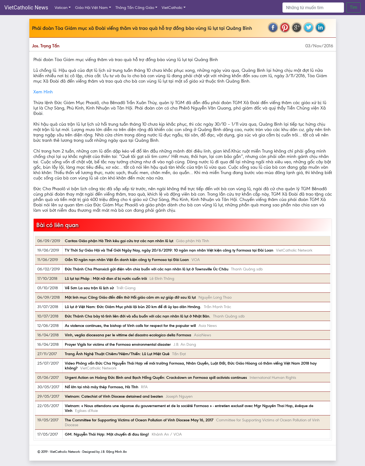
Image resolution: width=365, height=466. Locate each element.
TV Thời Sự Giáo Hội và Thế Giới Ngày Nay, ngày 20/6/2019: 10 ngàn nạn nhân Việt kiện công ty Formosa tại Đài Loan (169, 250)
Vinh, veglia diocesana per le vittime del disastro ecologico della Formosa (128, 335)
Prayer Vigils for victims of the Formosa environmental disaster (118, 344)
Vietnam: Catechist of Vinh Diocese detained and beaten (114, 396)
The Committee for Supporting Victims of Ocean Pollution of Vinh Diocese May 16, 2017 (139, 420)
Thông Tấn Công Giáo (134, 7)
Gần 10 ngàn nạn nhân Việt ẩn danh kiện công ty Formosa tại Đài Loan (127, 259)
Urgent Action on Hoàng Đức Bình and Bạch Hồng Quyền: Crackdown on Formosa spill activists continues (156, 377)
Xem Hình (43, 91)
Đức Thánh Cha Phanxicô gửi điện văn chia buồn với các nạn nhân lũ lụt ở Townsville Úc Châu (146, 269)
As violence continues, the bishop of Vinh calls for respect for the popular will (130, 325)
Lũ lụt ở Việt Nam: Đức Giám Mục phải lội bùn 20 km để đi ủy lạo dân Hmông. (133, 306)
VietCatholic (172, 7)
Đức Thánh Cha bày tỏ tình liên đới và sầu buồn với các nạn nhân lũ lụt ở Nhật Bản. (137, 316)
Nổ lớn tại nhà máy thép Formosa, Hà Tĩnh (101, 386)
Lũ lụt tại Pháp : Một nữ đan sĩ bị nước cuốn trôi (106, 278)
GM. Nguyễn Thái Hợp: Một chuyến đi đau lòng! (107, 434)
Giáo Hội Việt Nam (91, 7)
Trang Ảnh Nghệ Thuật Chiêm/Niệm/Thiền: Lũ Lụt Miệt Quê (117, 353)
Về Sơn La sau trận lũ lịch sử (89, 287)
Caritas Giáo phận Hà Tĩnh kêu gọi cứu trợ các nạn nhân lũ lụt (119, 240)
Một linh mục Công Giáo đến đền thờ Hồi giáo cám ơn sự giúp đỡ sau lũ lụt (130, 297)
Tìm (353, 7)
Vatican (61, 7)
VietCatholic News (26, 7)
